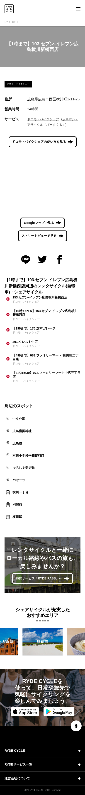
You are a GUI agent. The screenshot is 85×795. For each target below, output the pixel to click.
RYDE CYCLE (12, 22)
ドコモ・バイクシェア (43, 119)
